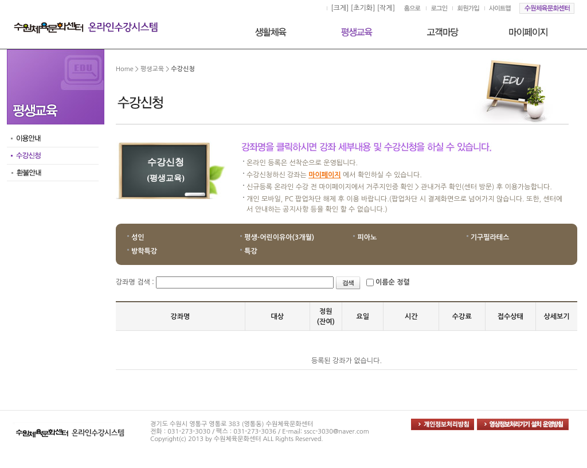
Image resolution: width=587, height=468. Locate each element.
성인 (137, 237)
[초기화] (363, 8)
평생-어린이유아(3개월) (279, 237)
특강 (250, 251)
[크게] (340, 8)
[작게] (386, 8)
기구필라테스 (490, 237)
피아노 (367, 237)
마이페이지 (324, 174)
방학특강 (144, 251)
